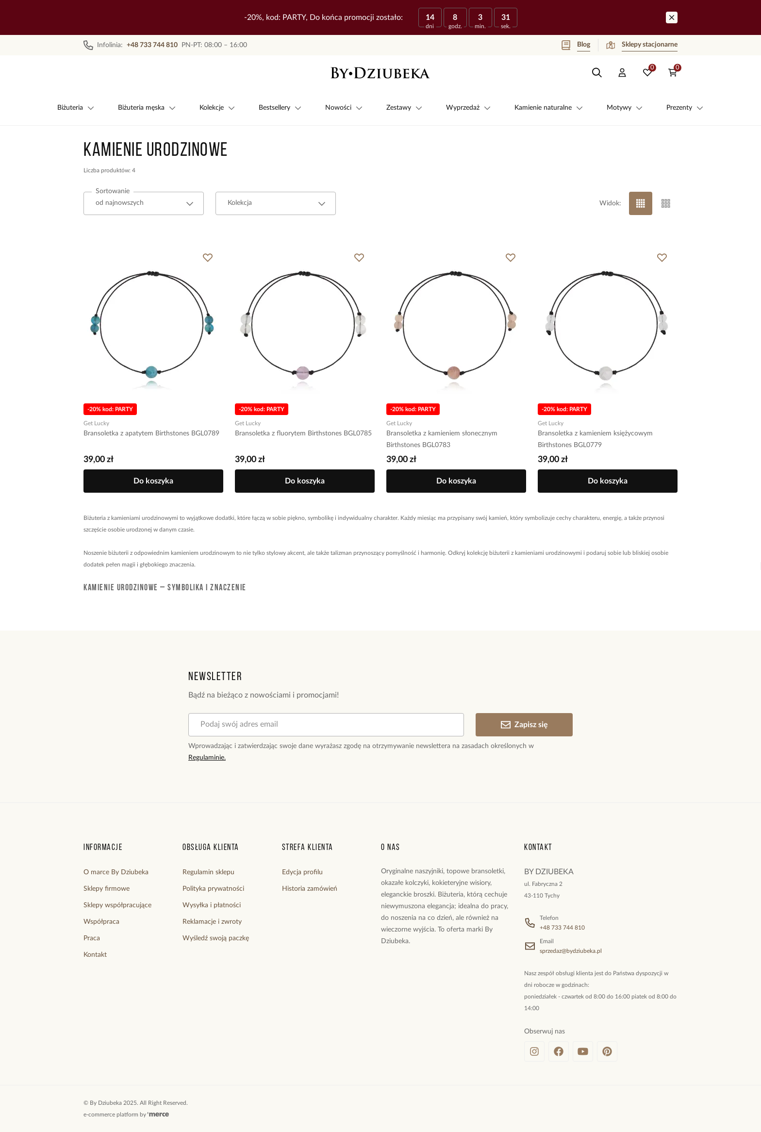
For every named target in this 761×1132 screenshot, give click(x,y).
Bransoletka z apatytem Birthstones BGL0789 (151, 433)
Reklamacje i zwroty (212, 921)
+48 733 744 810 (562, 928)
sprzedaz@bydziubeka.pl (571, 951)
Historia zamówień (309, 888)
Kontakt (95, 954)
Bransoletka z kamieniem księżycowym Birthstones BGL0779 (595, 439)
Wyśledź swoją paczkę (215, 938)
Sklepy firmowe (106, 888)
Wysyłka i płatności (211, 905)
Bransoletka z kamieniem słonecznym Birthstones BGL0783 (441, 439)
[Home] (380, 73)
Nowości (344, 108)
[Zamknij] (672, 17)
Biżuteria (76, 108)
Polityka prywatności (213, 888)
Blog (576, 45)
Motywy (625, 108)
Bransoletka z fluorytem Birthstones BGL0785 (303, 433)
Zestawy (404, 108)
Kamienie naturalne (548, 108)
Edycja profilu (302, 872)
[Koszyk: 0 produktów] (673, 73)
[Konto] (622, 73)
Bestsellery (280, 108)
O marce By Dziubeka (116, 872)
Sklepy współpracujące (117, 905)
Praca (91, 938)
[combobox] (143, 203)
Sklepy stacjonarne (642, 45)
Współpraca (101, 921)
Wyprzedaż (468, 108)
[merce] (158, 1114)
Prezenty (685, 108)
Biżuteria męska (147, 108)
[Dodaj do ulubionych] (207, 257)
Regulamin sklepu (208, 872)
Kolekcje (217, 108)
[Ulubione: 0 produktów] (647, 73)
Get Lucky (96, 423)
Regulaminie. (207, 757)
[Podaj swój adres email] (326, 724)
